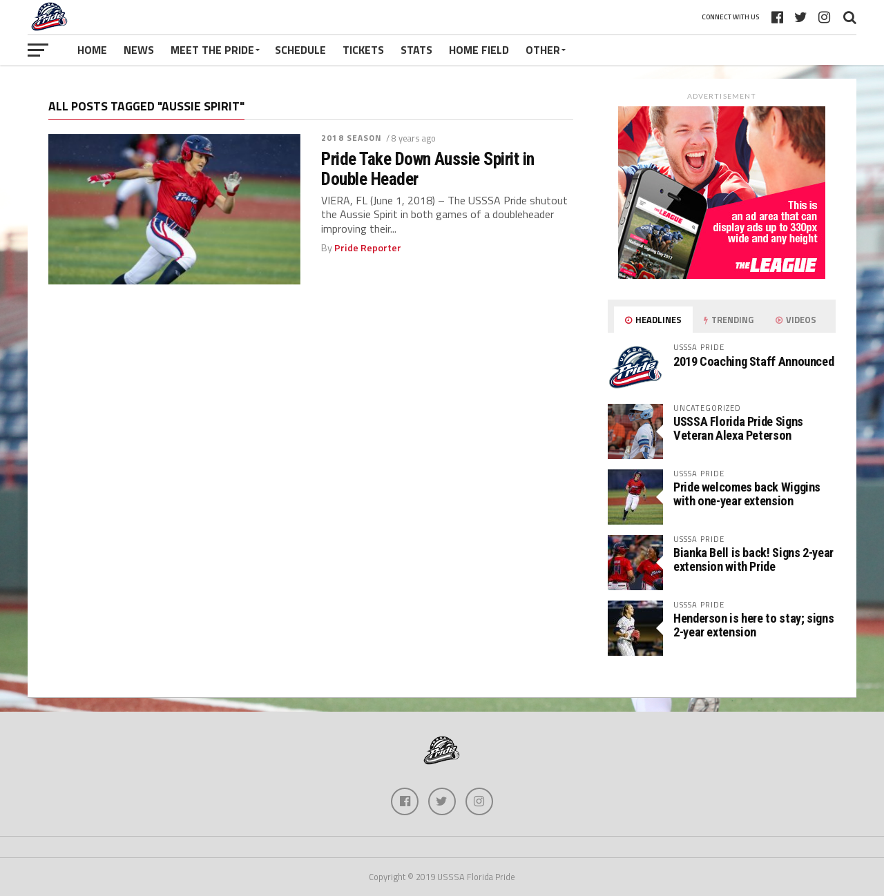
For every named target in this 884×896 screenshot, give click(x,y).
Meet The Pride (212, 49)
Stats (416, 49)
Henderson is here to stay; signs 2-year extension (753, 625)
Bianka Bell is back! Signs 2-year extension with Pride (753, 559)
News (139, 49)
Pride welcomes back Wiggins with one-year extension (746, 494)
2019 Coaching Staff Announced (753, 361)
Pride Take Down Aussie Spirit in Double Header (428, 168)
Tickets (363, 49)
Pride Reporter (367, 247)
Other (543, 49)
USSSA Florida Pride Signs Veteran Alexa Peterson (738, 428)
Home (92, 49)
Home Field (479, 49)
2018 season (351, 137)
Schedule (300, 49)
